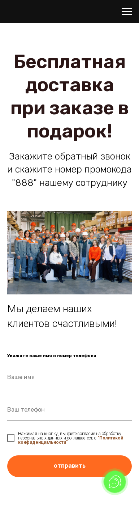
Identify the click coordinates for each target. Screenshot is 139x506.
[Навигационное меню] (127, 11)
